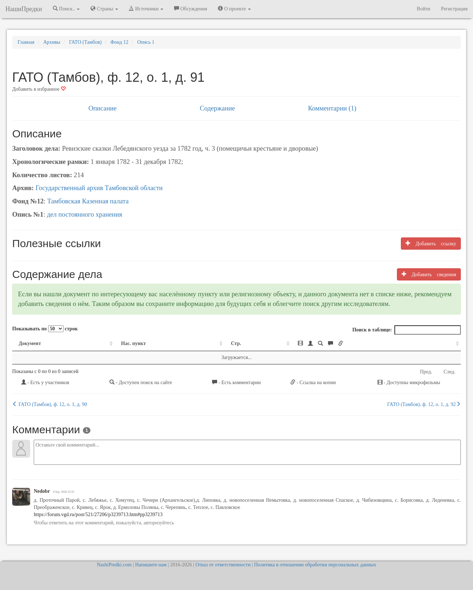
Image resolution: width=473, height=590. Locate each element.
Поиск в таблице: (406, 330)
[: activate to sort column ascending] (376, 343)
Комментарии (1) (332, 108)
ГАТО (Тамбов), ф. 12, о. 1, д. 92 (424, 404)
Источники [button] (146, 8)
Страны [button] (104, 8)
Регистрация (454, 8)
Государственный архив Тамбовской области (99, 188)
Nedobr (42, 491)
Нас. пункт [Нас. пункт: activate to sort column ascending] (133, 343)
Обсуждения (190, 8)
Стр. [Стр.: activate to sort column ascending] (236, 343)
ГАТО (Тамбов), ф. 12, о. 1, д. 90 (49, 404)
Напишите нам (151, 564)
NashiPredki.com (114, 564)
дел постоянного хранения (84, 214)
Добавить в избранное (39, 89)
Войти (423, 8)
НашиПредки (23, 9)
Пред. (426, 371)
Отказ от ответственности (222, 564)
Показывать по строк (45, 328)
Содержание (217, 108)
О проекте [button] (234, 8)
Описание (102, 108)
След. (449, 371)
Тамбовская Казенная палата (87, 201)
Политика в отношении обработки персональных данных (315, 564)
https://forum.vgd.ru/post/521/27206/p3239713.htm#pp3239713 (98, 514)
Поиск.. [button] (66, 8)
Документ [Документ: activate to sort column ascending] (30, 343)
